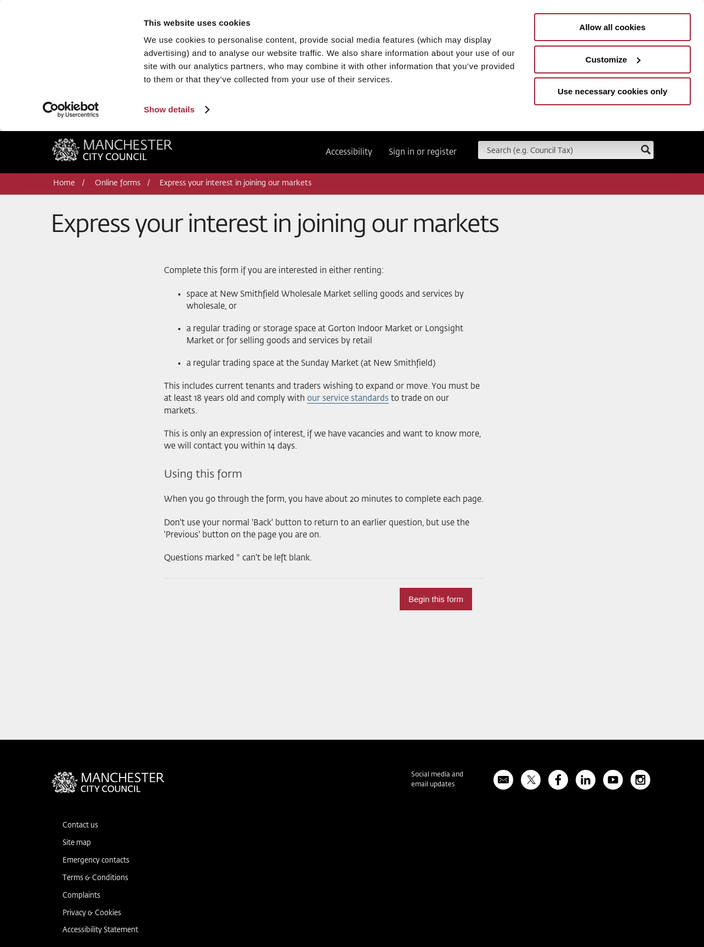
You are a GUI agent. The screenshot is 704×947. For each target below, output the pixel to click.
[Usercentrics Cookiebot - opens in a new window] (71, 109)
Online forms (117, 183)
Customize (613, 59)
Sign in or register (423, 152)
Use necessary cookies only (612, 91)
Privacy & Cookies (92, 913)
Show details (169, 109)
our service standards (348, 398)
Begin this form (435, 599)
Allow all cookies (613, 27)
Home (64, 183)
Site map (77, 843)
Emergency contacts (96, 860)
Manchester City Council (112, 153)
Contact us (80, 825)
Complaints (81, 895)
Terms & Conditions (95, 878)
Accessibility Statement (100, 930)
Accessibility (349, 152)
